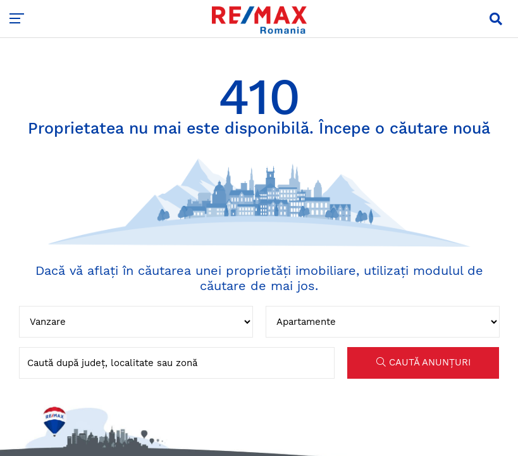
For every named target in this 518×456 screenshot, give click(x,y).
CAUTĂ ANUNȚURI (423, 362)
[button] (496, 19)
